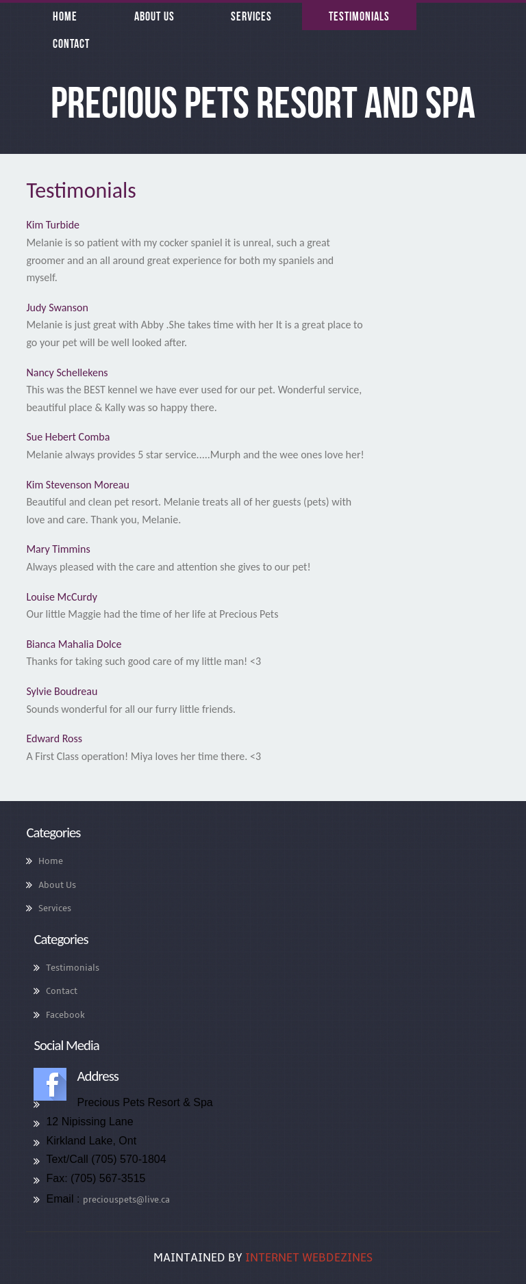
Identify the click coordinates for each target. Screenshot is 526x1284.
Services (54, 908)
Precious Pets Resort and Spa (263, 103)
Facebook (65, 1015)
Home (50, 861)
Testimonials (72, 967)
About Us (57, 885)
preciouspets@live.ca (126, 1199)
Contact (61, 991)
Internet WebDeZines (309, 1258)
